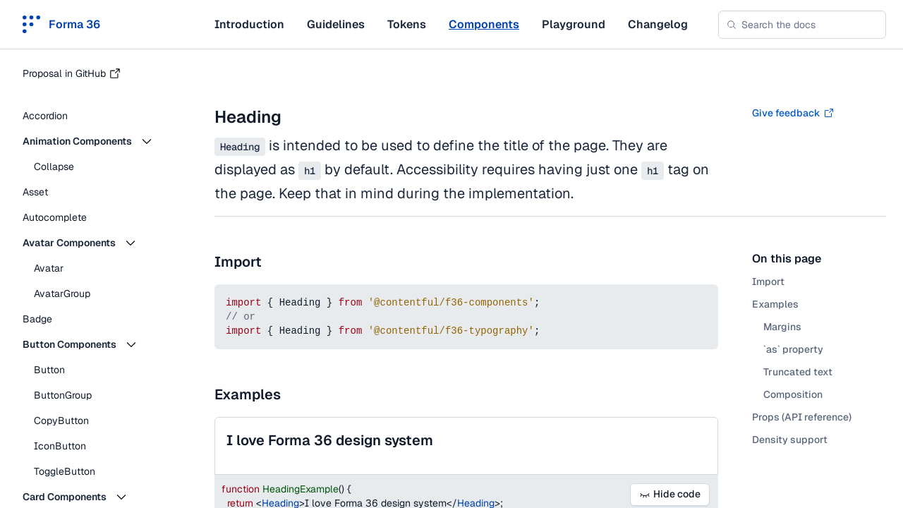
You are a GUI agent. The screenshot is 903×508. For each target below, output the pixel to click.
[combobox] (802, 25)
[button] (99, 141)
